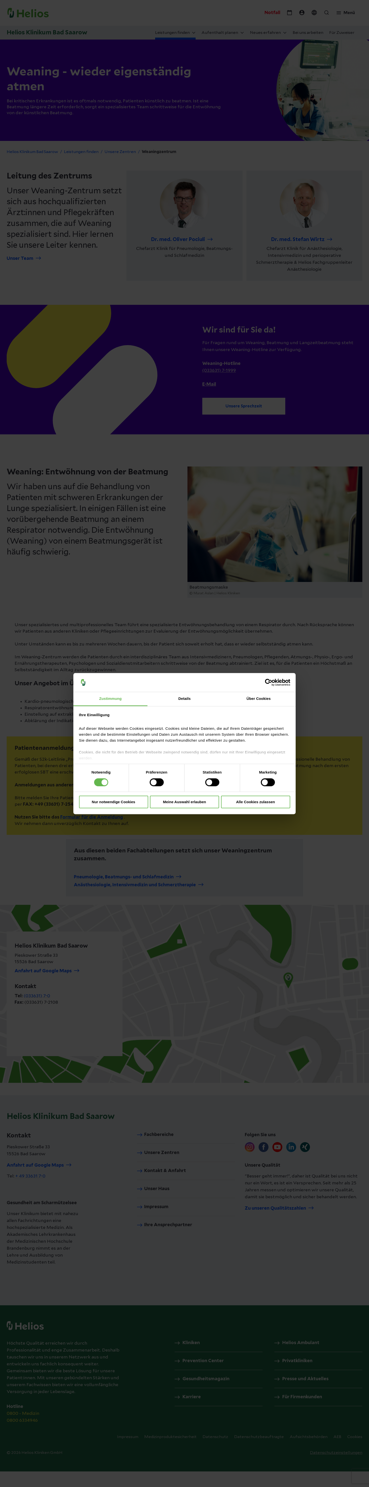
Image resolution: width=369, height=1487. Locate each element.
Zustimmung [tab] (110, 699)
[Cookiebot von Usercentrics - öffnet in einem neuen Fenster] (268, 682)
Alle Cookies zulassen (255, 802)
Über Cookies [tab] (258, 699)
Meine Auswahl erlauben (184, 802)
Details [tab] (184, 699)
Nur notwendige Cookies (113, 802)
